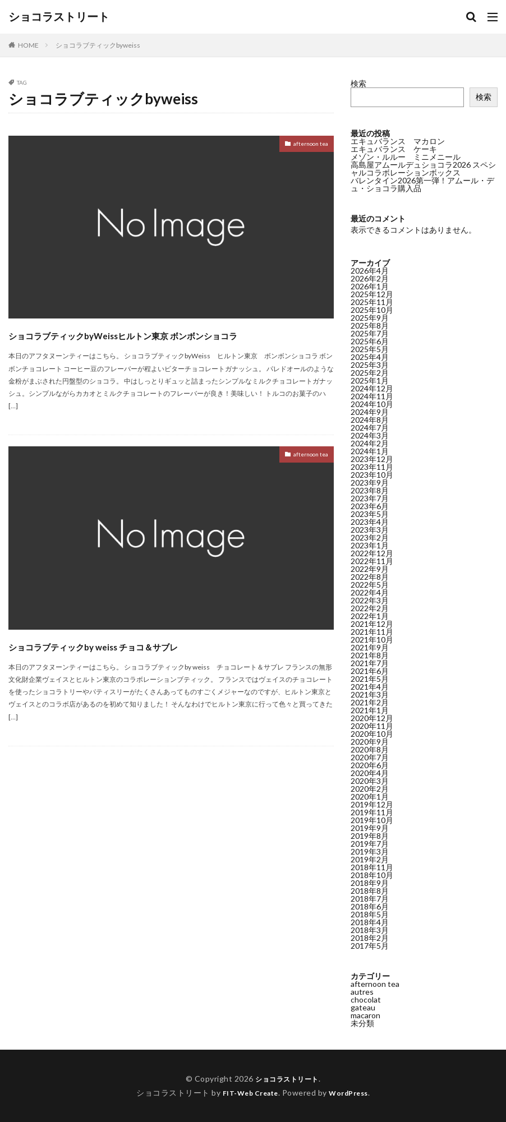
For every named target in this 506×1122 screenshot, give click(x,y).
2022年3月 (370, 600)
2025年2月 (370, 372)
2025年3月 (370, 365)
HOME (28, 45)
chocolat (366, 999)
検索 (358, 83)
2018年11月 (372, 867)
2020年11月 (372, 726)
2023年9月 (370, 482)
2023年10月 (372, 474)
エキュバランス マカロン (398, 141)
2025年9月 (370, 317)
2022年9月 (370, 569)
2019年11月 (372, 812)
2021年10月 (372, 639)
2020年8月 (370, 749)
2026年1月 (370, 286)
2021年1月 (370, 710)
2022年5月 (370, 584)
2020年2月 (370, 788)
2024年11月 (372, 396)
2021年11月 (372, 631)
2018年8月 (370, 890)
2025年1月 (370, 380)
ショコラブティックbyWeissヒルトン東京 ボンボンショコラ (168, 344)
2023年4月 (370, 522)
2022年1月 (370, 616)
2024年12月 (372, 388)
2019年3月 (370, 851)
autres (362, 991)
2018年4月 (370, 922)
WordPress (353, 1092)
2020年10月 (372, 733)
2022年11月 (372, 561)
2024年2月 (370, 443)
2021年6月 (370, 671)
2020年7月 (370, 757)
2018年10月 (372, 875)
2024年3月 (370, 435)
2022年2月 (370, 608)
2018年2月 (370, 938)
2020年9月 (370, 741)
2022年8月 (370, 576)
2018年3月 (370, 930)
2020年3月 (370, 781)
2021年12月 (372, 624)
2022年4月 (370, 592)
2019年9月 (370, 828)
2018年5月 (370, 914)
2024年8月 (370, 419)
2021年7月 (370, 663)
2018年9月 (370, 883)
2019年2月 (370, 859)
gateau (363, 1007)
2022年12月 (372, 553)
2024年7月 (370, 427)
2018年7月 (370, 898)
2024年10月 (372, 404)
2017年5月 (370, 945)
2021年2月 (370, 702)
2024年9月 (370, 412)
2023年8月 (370, 490)
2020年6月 (370, 765)
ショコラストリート (58, 16)
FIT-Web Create (247, 1092)
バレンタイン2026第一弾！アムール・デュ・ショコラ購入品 (422, 184)
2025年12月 (372, 294)
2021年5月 (370, 679)
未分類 (362, 1023)
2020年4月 (370, 773)
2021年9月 (370, 647)
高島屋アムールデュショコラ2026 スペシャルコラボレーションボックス (423, 168)
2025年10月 (372, 310)
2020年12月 (372, 718)
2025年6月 (370, 341)
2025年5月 (370, 349)
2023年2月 (370, 537)
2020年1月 (370, 796)
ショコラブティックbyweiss (98, 45)
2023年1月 (370, 545)
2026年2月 (370, 278)
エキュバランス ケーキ (394, 149)
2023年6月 (370, 506)
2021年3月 (370, 694)
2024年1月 (370, 451)
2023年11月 (372, 467)
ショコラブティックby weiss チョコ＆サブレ (147, 665)
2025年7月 (370, 333)
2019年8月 (370, 836)
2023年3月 (370, 529)
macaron (365, 1015)
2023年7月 (370, 498)
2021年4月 (370, 686)
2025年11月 (372, 302)
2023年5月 (370, 514)
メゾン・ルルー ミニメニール (406, 156)
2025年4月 (370, 357)
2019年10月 (372, 820)
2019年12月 (372, 804)
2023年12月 (372, 459)
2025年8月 (370, 325)
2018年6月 (370, 906)
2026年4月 (370, 270)
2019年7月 (370, 843)
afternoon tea (303, 145)
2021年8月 (370, 655)
